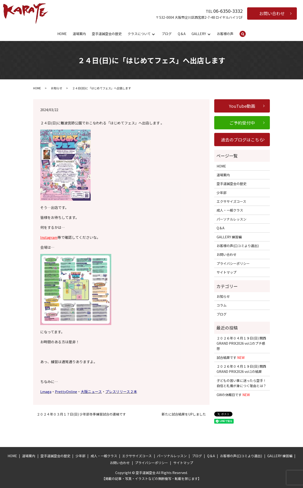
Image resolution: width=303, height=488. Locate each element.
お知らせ (56, 88)
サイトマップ (226, 272)
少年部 (222, 192)
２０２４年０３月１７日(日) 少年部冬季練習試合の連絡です (81, 414)
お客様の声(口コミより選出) (238, 245)
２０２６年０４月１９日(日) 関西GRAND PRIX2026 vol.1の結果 (241, 369)
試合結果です (231, 357)
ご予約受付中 (242, 123)
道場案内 (79, 33)
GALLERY (199, 33)
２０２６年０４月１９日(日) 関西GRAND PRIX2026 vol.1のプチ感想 (241, 343)
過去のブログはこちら (242, 139)
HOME (62, 33)
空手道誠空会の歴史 (107, 33)
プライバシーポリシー (233, 263)
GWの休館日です (233, 394)
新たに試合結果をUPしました (184, 414)
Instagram (49, 237)
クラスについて (139, 33)
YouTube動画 (242, 106)
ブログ (167, 33)
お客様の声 (225, 33)
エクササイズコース (231, 201)
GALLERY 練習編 (229, 237)
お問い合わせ (272, 13)
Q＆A (182, 33)
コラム (222, 305)
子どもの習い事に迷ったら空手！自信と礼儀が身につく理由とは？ (241, 383)
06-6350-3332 (228, 10)
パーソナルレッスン (231, 219)
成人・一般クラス (230, 210)
